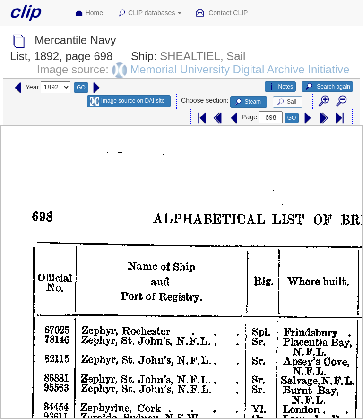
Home (89, 13)
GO (81, 87)
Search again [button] (327, 86)
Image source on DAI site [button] (127, 101)
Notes (280, 86)
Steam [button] (247, 102)
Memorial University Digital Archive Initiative (239, 69)
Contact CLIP (222, 13)
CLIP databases (149, 13)
